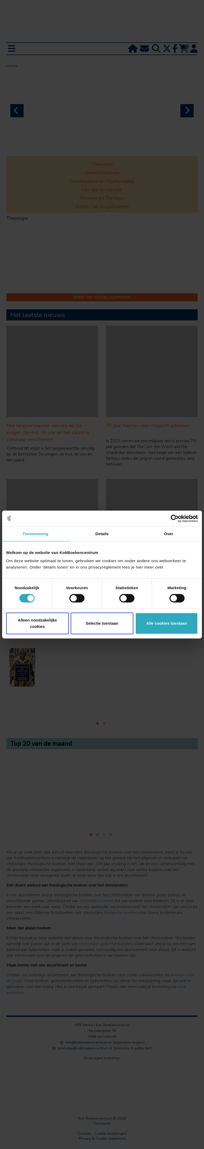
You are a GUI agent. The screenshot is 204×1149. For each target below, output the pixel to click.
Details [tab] (102, 533)
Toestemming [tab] (36, 533)
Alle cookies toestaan (166, 623)
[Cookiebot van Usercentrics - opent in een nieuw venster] (174, 518)
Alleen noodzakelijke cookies (37, 623)
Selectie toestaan (102, 623)
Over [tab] (168, 533)
